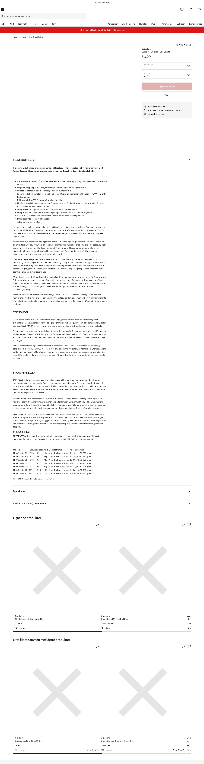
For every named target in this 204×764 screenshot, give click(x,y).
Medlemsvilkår (94, 732)
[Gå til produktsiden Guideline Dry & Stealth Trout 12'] (125, 640)
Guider (16, 703)
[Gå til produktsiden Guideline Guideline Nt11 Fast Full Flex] (79, 560)
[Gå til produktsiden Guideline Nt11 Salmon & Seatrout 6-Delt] (33, 560)
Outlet (141, 18)
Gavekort (54, 703)
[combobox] (99, 11)
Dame (57, 18)
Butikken (168, 18)
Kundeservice (182, 18)
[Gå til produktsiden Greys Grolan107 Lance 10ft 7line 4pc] (171, 560)
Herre (47, 18)
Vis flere (73, 155)
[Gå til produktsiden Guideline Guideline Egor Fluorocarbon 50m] (79, 640)
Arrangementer (94, 711)
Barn (66, 18)
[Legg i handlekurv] (167, 81)
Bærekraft (92, 720)
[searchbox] (101, 11)
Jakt (24, 18)
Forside (16, 32)
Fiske (15, 18)
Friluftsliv (35, 18)
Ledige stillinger (94, 703)
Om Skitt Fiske (94, 699)
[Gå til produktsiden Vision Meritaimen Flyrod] (125, 560)
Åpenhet (91, 724)
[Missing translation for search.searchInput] (58, 11)
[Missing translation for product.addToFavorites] (167, 90)
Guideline (39, 32)
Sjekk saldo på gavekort (24, 711)
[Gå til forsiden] (25, 11)
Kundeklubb (93, 728)
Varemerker (153, 18)
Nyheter (130, 18)
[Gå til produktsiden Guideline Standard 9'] (171, 640)
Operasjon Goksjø (95, 715)
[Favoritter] (165, 11)
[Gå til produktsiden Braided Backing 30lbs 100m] (33, 640)
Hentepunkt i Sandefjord (24, 707)
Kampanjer (100, 18)
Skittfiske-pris (115, 18)
